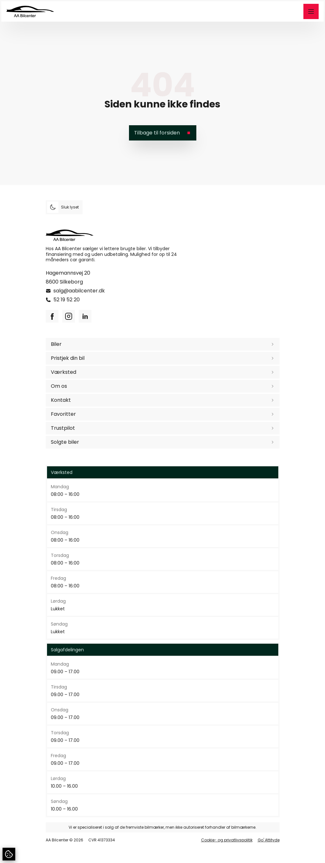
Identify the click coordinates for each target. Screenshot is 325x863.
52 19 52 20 (66, 299)
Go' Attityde (269, 840)
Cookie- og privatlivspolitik (227, 840)
